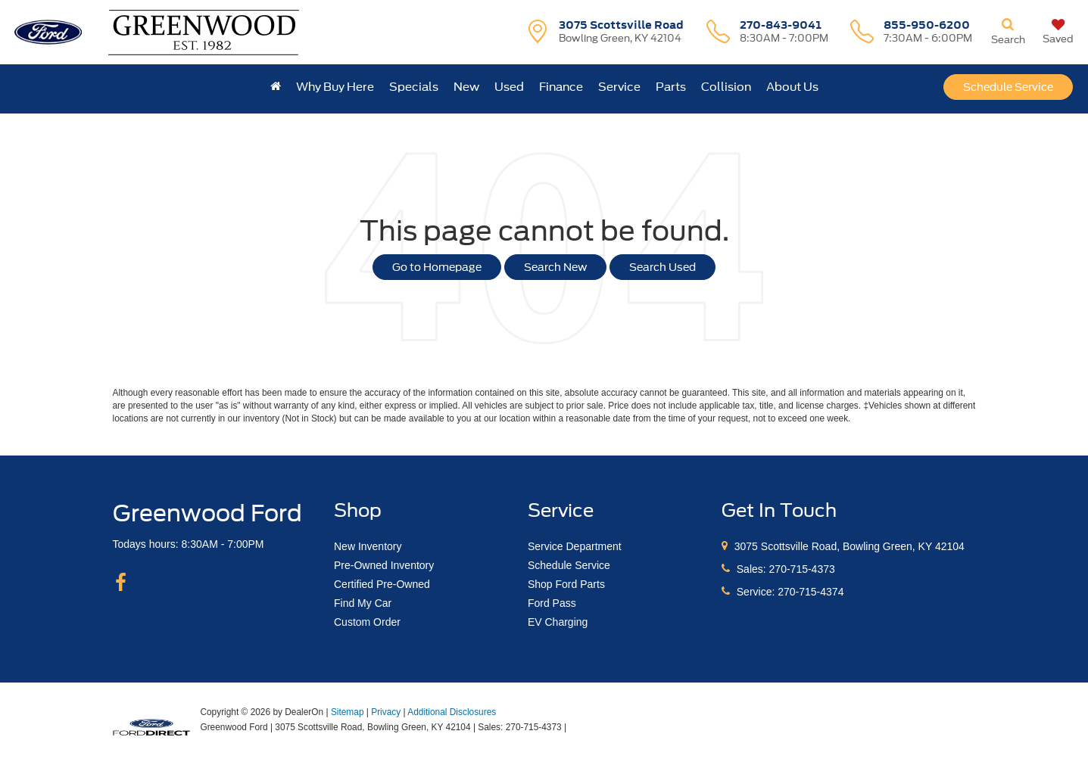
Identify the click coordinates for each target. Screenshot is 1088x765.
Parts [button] (671, 87)
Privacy (386, 712)
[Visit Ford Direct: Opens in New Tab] (573, 727)
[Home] (275, 87)
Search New (555, 267)
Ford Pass (552, 603)
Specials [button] (413, 87)
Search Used (662, 267)
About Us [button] (792, 87)
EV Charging (558, 622)
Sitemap (347, 712)
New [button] (466, 87)
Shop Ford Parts (566, 584)
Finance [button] (561, 87)
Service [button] (619, 87)
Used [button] (509, 87)
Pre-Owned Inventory (384, 565)
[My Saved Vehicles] (1058, 32)
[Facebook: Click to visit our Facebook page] (120, 583)
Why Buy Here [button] (335, 87)
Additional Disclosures (451, 712)
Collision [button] (726, 87)
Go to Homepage (437, 267)
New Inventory (367, 546)
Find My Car (362, 603)
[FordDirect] (151, 726)
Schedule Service (1008, 87)
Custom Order (367, 622)
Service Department (575, 546)
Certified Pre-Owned (382, 584)
